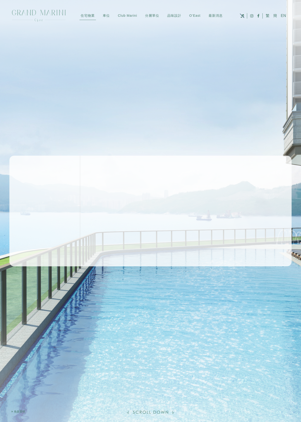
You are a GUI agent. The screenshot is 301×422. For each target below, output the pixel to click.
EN (283, 16)
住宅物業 (88, 15)
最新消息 (216, 15)
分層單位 (152, 15)
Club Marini (127, 15)
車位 (106, 15)
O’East (195, 15)
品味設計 (174, 15)
